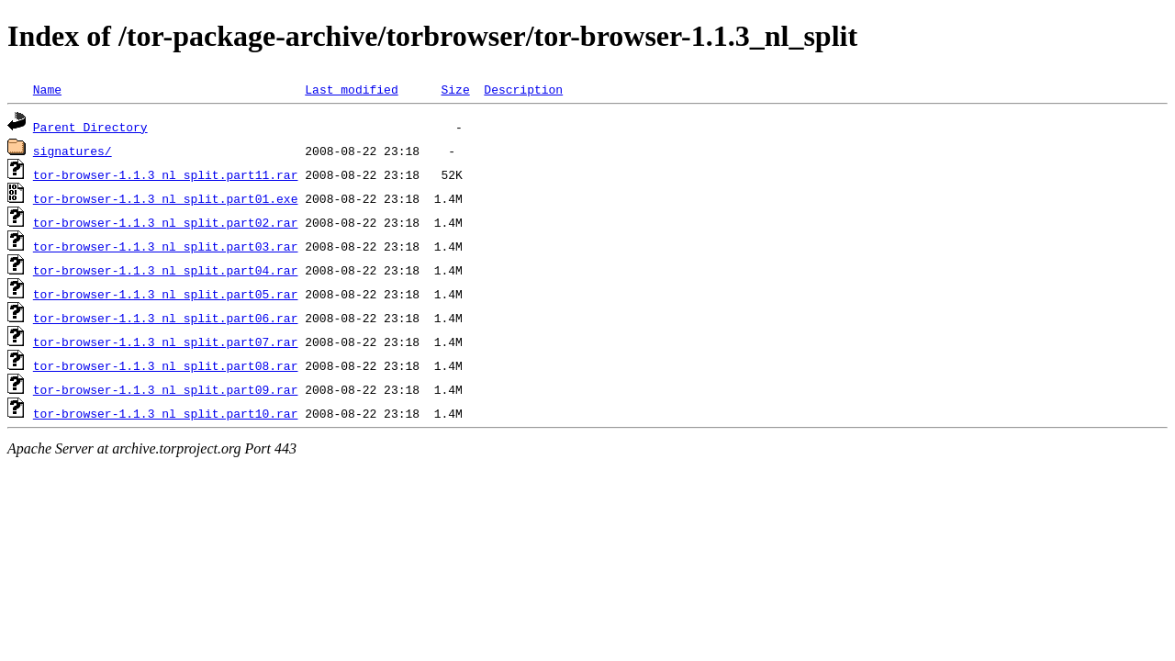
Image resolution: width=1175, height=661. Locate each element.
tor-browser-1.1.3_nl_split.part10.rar (165, 413)
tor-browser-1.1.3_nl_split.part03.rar (165, 246)
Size (455, 89)
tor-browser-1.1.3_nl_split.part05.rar (165, 294)
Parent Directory (90, 126)
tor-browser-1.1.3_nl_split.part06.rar (165, 317)
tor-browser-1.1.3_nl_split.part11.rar (165, 174)
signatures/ (72, 150)
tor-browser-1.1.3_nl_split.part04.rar (165, 270)
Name (47, 89)
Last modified (351, 89)
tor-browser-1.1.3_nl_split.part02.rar (165, 222)
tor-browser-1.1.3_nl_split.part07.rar (165, 341)
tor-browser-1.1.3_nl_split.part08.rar (165, 365)
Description (523, 89)
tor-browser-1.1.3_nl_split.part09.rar (165, 389)
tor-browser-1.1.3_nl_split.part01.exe (165, 198)
